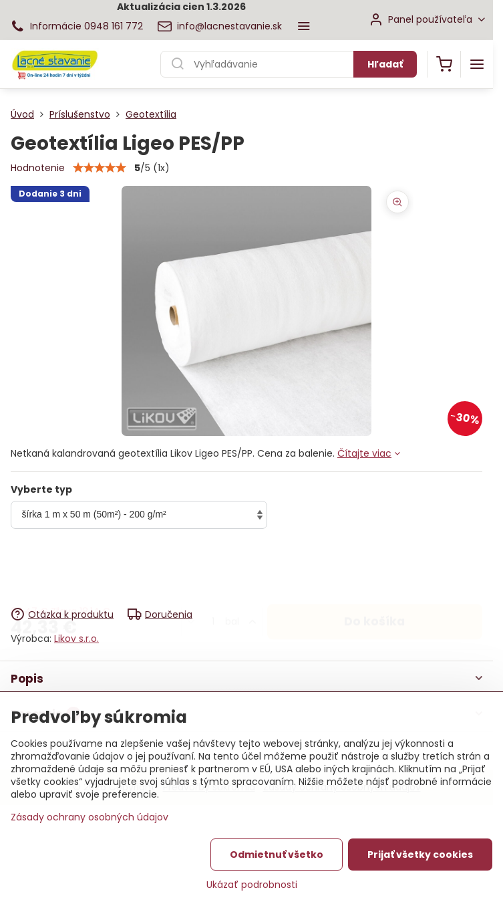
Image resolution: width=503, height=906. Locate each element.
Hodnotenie (38, 168)
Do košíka (374, 569)
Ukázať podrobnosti (251, 886)
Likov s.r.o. (76, 638)
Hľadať (385, 64)
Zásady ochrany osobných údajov (89, 818)
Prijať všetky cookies (420, 856)
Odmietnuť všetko (276, 856)
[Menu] (477, 64)
